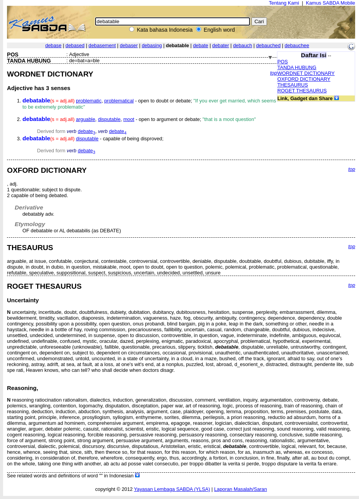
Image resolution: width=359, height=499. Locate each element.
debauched (268, 45)
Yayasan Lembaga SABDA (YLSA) (172, 489)
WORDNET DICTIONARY (306, 73)
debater (220, 45)
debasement (102, 45)
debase (53, 45)
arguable (85, 119)
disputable (109, 119)
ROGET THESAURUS (302, 91)
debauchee (297, 45)
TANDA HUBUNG (296, 67)
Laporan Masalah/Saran (240, 489)
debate (200, 45)
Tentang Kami (284, 3)
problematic (88, 101)
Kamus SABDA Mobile (330, 3)
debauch (242, 45)
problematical (119, 101)
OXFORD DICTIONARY (303, 79)
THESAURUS (292, 85)
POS (282, 62)
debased (74, 45)
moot (128, 119)
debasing (152, 45)
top (273, 73)
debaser (129, 45)
